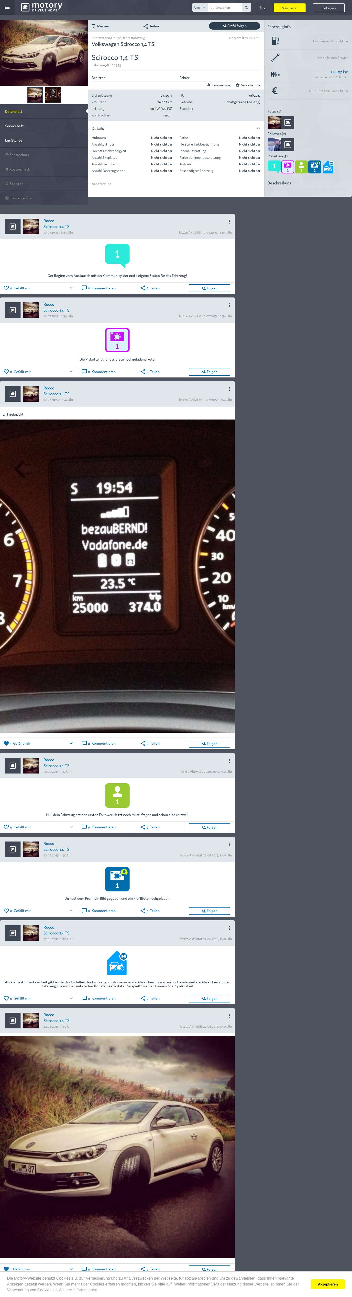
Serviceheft (14, 125)
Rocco (49, 220)
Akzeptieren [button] (328, 1284)
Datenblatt (13, 111)
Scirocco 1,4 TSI (57, 226)
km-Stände (13, 140)
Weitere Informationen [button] (78, 1290)
